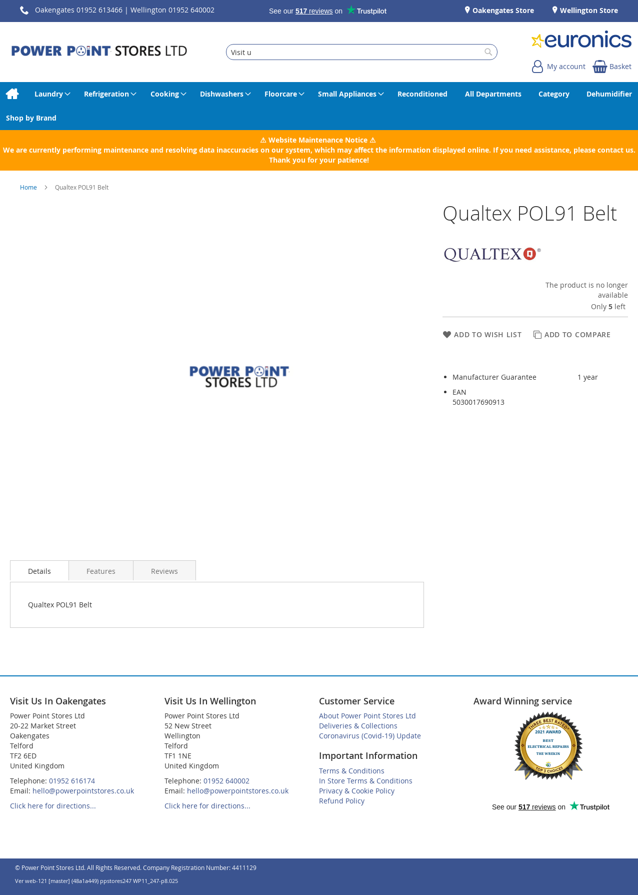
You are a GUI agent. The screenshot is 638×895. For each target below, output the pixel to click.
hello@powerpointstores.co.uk (83, 790)
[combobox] (362, 52)
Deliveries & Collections (358, 725)
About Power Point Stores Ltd (367, 715)
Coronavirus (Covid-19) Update (370, 735)
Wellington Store (588, 10)
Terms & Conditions (351, 770)
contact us (616, 150)
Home (29, 187)
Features (101, 571)
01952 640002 (227, 780)
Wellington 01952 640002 (172, 10)
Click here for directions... (53, 805)
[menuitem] (12, 94)
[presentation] (39, 570)
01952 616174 (72, 780)
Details (39, 571)
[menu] (319, 106)
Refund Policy (341, 800)
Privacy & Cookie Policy (356, 790)
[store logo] (99, 52)
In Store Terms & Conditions (365, 780)
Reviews (164, 571)
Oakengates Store (502, 10)
